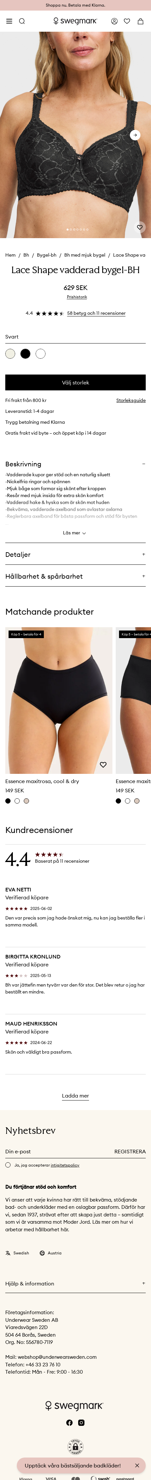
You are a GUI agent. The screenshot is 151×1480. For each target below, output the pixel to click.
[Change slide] (68, 230)
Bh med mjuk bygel (84, 255)
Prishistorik (77, 296)
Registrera (130, 1151)
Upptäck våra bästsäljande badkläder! (73, 1465)
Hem (10, 255)
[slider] (75, 135)
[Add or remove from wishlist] (140, 227)
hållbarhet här (51, 1229)
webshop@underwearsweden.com (57, 1357)
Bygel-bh (46, 255)
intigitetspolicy (65, 1165)
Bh (26, 255)
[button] (75, 1447)
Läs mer (75, 533)
